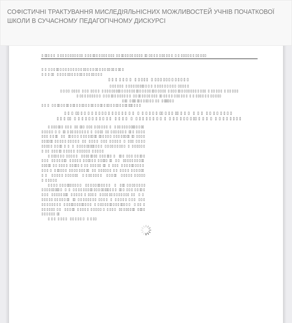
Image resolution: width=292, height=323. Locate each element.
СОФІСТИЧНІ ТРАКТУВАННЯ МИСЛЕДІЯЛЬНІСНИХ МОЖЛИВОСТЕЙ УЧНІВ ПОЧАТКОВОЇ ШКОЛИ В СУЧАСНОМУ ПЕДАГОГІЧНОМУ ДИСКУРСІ (140, 16)
